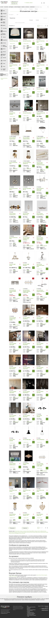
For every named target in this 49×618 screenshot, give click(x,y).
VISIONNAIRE (15, 168)
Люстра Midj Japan (27, 439)
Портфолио (29, 607)
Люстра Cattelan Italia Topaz (26, 416)
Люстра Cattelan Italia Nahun (12, 392)
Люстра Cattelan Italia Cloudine (12, 368)
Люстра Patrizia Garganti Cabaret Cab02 (12, 291)
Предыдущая (12, 527)
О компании (32, 6)
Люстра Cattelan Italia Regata (40, 318)
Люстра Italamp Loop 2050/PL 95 (41, 138)
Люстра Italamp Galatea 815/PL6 (26, 138)
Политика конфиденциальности (30, 611)
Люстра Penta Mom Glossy (41, 65)
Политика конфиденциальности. (5, 612)
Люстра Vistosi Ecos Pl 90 (13, 238)
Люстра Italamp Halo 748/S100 (41, 113)
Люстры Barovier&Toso (30, 530)
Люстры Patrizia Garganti (22, 531)
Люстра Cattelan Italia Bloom (26, 318)
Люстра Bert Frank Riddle (26, 490)
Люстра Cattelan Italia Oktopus (26, 392)
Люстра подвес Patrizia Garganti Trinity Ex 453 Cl (40, 238)
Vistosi (40, 574)
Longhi (10, 575)
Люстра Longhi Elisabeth (26, 264)
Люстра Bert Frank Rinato (40, 490)
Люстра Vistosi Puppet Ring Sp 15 (40, 214)
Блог (27, 605)
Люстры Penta (29, 531)
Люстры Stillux (45, 531)
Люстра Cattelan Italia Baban (26, 344)
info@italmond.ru (14, 2)
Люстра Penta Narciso (26, 65)
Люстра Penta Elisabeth (12, 113)
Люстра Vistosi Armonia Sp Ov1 (12, 214)
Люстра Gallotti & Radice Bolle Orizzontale (40, 189)
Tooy (37, 574)
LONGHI (14, 270)
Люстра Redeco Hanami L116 (12, 514)
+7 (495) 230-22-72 (14, 1)
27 (45, 25)
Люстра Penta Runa (27, 40)
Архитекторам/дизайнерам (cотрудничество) (31, 610)
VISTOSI (14, 219)
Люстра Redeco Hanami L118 (26, 514)
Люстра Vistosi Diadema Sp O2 (12, 463)
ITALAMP (41, 119)
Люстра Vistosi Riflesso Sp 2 (26, 214)
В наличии (6, 6)
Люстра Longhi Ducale (12, 264)
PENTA (14, 46)
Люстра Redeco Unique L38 (40, 514)
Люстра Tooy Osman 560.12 (13, 189)
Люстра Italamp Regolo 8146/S (12, 138)
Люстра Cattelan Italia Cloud (40, 344)
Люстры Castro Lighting (39, 530)
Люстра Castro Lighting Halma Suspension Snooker (41, 163)
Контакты (27, 6)
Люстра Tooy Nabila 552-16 (27, 189)
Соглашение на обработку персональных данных (31, 613)
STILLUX (28, 469)
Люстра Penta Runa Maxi (41, 41)
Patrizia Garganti (44, 574)
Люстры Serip (40, 531)
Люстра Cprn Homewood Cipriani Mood (40, 265)
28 (47, 25)
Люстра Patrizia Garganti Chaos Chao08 (12, 318)
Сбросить (45, 18)
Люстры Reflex (34, 531)
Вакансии (28, 608)
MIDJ (41, 421)
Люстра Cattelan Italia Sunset (12, 416)
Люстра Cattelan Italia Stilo (40, 392)
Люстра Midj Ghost (40, 439)
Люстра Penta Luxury (13, 40)
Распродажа (11, 6)
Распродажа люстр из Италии (20, 532)
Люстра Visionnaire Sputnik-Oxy (27, 163)
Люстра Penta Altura (27, 112)
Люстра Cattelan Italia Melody (40, 368)
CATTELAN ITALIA (29, 323)
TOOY (14, 194)
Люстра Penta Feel (40, 88)
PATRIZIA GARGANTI (30, 245)
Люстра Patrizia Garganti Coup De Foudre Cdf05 (40, 464)
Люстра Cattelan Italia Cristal (26, 368)
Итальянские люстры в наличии (20, 530)
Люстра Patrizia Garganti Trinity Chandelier (26, 238)
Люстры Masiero (15, 531)
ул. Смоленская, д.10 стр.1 (14, 4)
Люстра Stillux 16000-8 (26, 463)
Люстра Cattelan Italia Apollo (12, 344)
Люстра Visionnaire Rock (13, 163)
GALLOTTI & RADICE (43, 195)
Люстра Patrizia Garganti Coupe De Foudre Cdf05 (26, 291)
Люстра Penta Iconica (13, 88)
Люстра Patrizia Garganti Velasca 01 (40, 290)
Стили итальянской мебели (31, 606)
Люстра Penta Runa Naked (13, 65)
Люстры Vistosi (11, 532)
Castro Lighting (42, 169)
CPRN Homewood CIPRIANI (41, 272)
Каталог (1, 6)
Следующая (25, 527)
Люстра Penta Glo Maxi (26, 89)
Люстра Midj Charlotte (39, 416)
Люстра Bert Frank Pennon (13, 490)
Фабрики (23, 6)
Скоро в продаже (17, 6)
